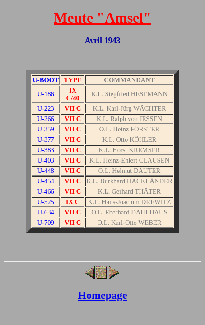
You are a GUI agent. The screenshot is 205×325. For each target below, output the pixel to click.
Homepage (102, 295)
